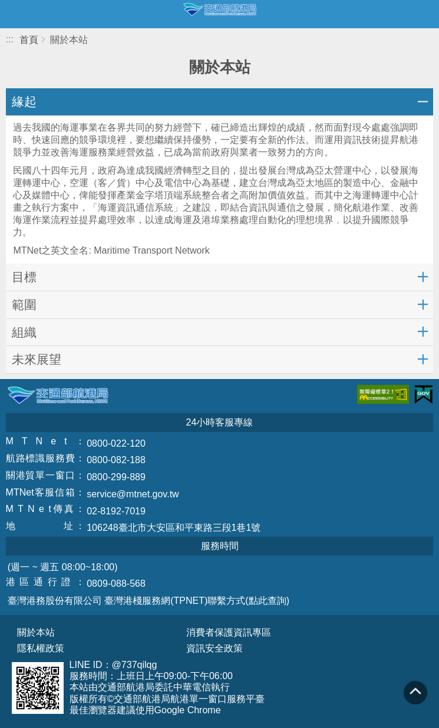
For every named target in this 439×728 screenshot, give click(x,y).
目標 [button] (24, 277)
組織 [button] (24, 332)
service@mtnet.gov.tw (133, 494)
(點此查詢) (267, 601)
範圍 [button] (24, 304)
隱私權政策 (40, 648)
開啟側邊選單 (14, 14)
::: (10, 39)
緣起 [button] (24, 101)
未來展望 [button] (36, 359)
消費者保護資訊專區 (228, 632)
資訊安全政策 (214, 648)
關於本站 (36, 632)
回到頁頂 (415, 692)
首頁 (28, 40)
